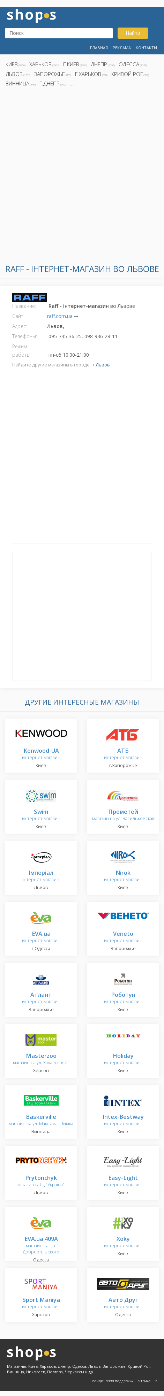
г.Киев (71, 64)
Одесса (129, 64)
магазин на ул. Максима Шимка (41, 1120)
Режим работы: (21, 350)
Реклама (122, 47)
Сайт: (18, 316)
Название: (24, 306)
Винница (17, 83)
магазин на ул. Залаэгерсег (41, 1059)
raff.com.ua (60, 316)
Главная (99, 47)
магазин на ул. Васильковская (123, 815)
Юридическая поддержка (112, 1381)
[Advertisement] (82, 174)
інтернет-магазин (41, 876)
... (72, 83)
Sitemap (144, 1381)
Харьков (40, 64)
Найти (133, 33)
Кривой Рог (127, 73)
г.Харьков (88, 73)
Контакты (146, 47)
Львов (14, 73)
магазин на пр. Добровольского (41, 1245)
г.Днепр (49, 83)
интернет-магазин (41, 754)
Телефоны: (24, 336)
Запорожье (49, 73)
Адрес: (19, 326)
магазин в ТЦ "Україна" (41, 1181)
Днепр (99, 64)
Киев (12, 64)
